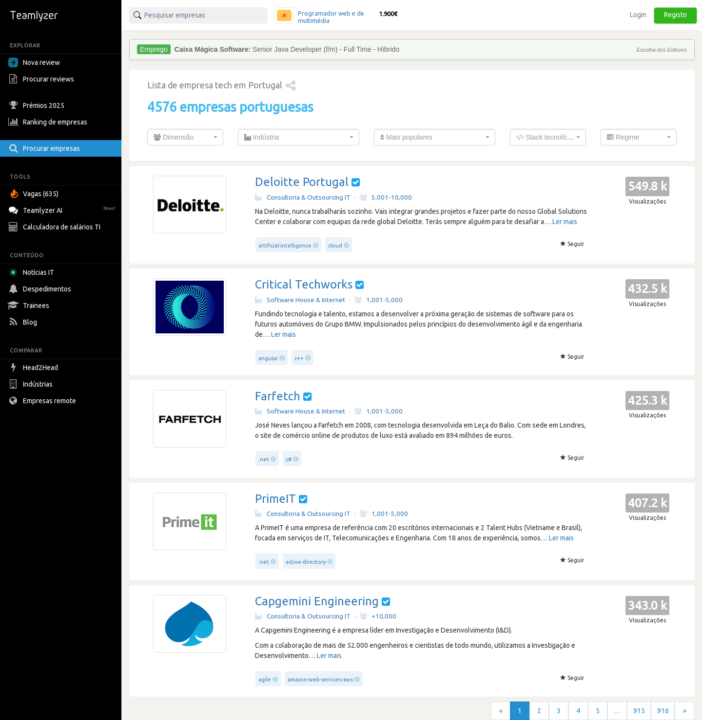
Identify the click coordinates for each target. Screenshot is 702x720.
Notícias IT (33, 272)
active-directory (306, 562)
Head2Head (34, 367)
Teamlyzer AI (63, 209)
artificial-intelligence (285, 245)
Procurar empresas (45, 148)
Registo (675, 15)
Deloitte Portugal (302, 181)
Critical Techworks (303, 284)
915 (639, 711)
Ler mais (564, 222)
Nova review (34, 62)
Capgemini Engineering (317, 601)
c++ (299, 358)
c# (289, 459)
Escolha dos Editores (662, 50)
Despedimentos (41, 289)
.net (263, 459)
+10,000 (378, 616)
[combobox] (185, 137)
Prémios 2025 (37, 105)
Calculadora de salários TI (55, 227)
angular (268, 358)
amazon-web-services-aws (320, 679)
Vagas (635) (34, 194)
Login (638, 15)
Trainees (30, 305)
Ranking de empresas (49, 122)
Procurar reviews (42, 79)
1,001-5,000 (378, 300)
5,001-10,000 (386, 197)
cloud (335, 245)
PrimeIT (275, 498)
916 (663, 711)
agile (264, 679)
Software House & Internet (300, 300)
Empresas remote (43, 401)
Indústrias (32, 384)
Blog (24, 322)
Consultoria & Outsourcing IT (303, 197)
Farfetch (277, 396)
